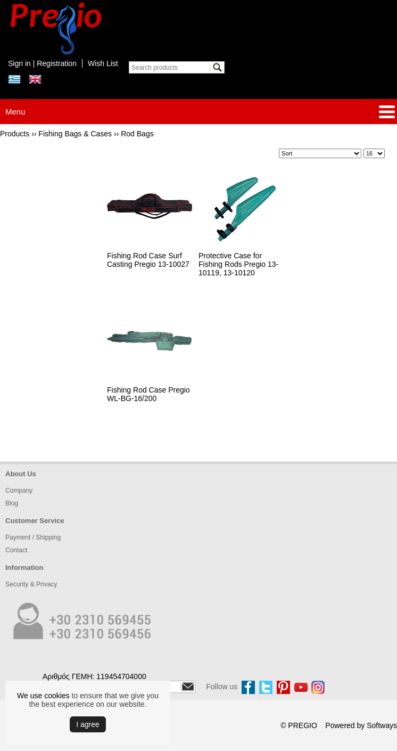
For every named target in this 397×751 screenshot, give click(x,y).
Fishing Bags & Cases (75, 133)
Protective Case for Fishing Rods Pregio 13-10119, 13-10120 (238, 264)
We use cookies (43, 695)
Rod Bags (137, 133)
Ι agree (88, 724)
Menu (15, 111)
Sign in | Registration (42, 63)
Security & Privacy (31, 584)
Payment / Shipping (33, 537)
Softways (382, 725)
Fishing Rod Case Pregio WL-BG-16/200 (148, 394)
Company (18, 490)
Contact (16, 550)
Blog (11, 503)
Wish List (103, 63)
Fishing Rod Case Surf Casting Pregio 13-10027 (148, 259)
